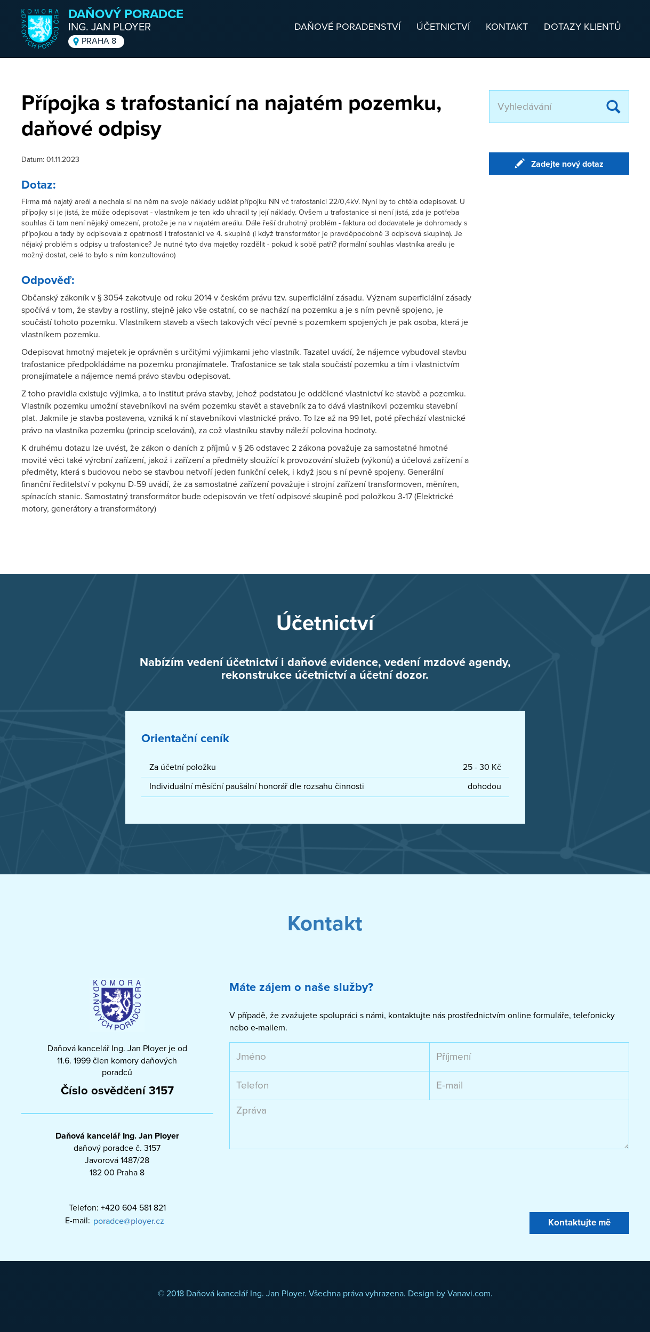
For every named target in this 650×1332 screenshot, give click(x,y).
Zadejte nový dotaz (567, 164)
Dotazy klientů (582, 27)
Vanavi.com (469, 1293)
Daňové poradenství (347, 27)
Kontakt (507, 27)
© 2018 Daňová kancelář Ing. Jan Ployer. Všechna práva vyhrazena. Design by (302, 1293)
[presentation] (310, 1180)
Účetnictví (443, 27)
